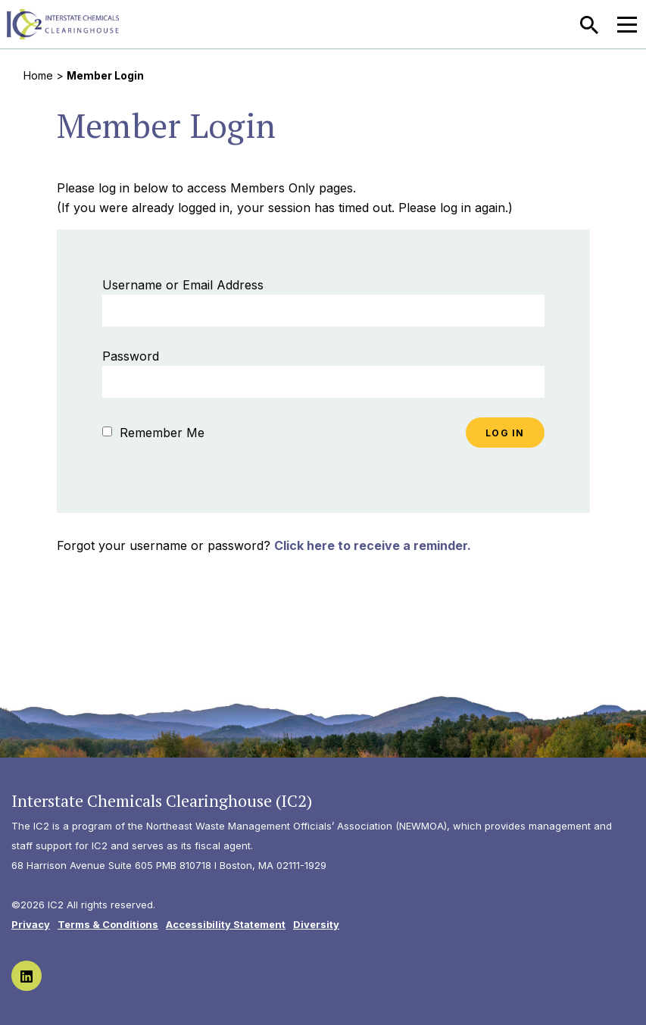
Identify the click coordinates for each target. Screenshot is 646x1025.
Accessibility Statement (226, 924)
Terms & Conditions (108, 924)
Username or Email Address (183, 284)
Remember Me (153, 432)
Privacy (30, 924)
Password (130, 356)
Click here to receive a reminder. (372, 545)
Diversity (316, 924)
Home (38, 75)
